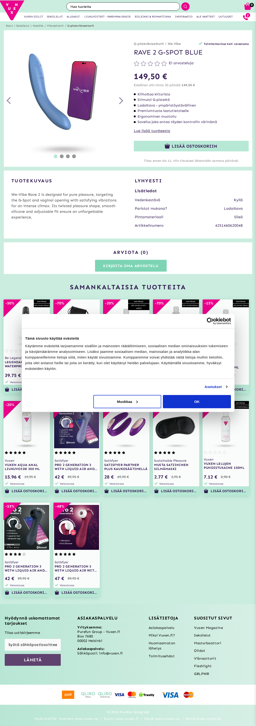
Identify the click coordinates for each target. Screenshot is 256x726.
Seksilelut (22, 25)
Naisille (38, 25)
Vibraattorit (55, 25)
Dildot (199, 651)
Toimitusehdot (162, 656)
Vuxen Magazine (208, 628)
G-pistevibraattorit (80, 25)
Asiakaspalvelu (161, 628)
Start (9, 25)
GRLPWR (201, 674)
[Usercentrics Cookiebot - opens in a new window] (210, 321)
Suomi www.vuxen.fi (121, 719)
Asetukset (213, 387)
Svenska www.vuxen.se (78, 719)
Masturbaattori (207, 643)
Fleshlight (203, 666)
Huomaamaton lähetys (162, 646)
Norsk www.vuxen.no (162, 719)
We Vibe (174, 44)
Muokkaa (127, 401)
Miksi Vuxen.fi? (162, 635)
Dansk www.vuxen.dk (203, 719)
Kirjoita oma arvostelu (131, 266)
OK (197, 401)
